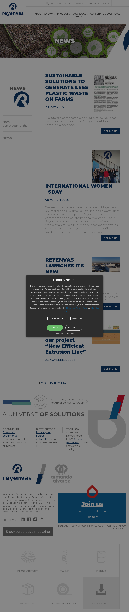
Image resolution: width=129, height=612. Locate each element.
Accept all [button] (55, 327)
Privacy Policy (82, 308)
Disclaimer (70, 308)
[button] (64, 306)
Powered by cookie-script (64, 334)
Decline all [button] (73, 327)
